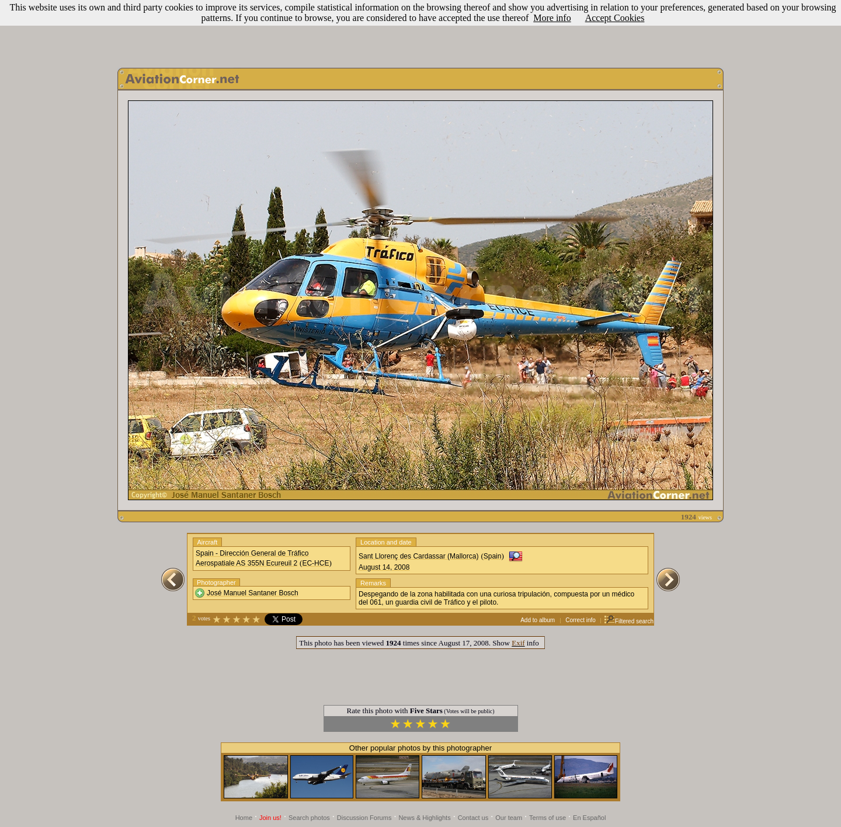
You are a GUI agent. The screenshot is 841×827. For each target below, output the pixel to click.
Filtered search (629, 621)
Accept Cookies (615, 18)
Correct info (580, 620)
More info (552, 18)
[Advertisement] (420, 31)
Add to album (537, 620)
